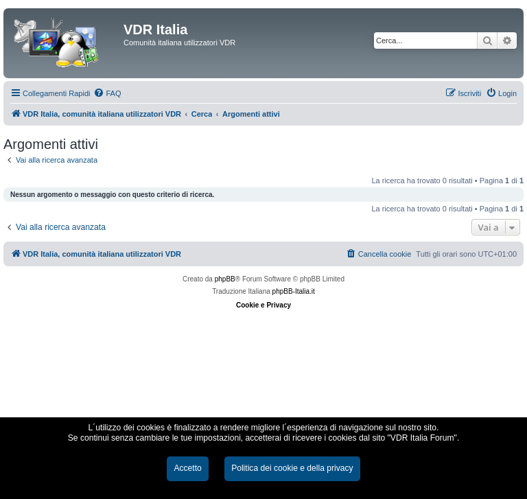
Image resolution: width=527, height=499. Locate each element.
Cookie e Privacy (263, 305)
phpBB (225, 279)
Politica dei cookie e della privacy (292, 468)
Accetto (187, 468)
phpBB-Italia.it (293, 291)
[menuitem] (107, 93)
